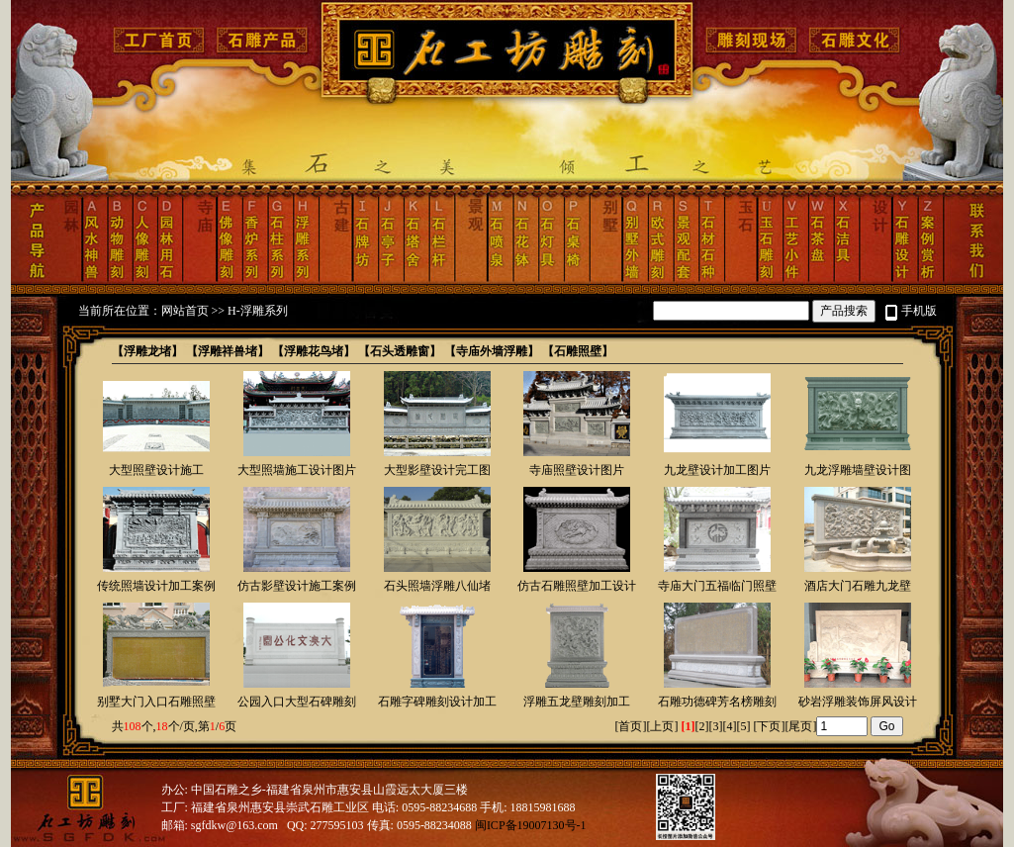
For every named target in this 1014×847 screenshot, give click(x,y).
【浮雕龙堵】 (147, 351)
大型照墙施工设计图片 (296, 470)
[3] (715, 726)
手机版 (919, 311)
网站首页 (185, 311)
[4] (729, 726)
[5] (743, 726)
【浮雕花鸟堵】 (313, 351)
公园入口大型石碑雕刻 (296, 701)
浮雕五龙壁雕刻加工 (576, 701)
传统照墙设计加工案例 (156, 586)
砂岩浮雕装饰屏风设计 (857, 701)
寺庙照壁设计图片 (576, 470)
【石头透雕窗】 (399, 351)
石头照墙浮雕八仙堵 (437, 586)
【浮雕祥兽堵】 (227, 351)
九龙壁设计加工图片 (717, 470)
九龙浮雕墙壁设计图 (857, 470)
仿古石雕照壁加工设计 (576, 586)
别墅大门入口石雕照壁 (156, 701)
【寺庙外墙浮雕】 (491, 351)
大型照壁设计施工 (156, 470)
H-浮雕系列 (258, 311)
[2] (701, 726)
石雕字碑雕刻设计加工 (437, 701)
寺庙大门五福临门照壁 (717, 586)
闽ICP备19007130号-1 (531, 825)
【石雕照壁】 (577, 351)
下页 (769, 726)
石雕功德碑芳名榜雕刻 (717, 701)
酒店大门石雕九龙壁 (857, 586)
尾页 (800, 726)
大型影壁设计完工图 (437, 470)
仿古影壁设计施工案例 (296, 586)
